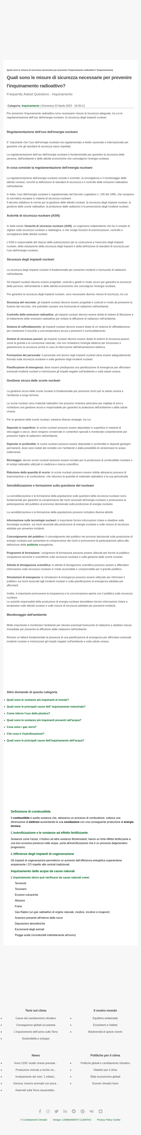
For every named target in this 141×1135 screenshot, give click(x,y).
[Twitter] (56, 1111)
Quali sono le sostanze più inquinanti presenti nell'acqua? (44, 720)
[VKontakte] (91, 1111)
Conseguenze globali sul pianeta (35, 1025)
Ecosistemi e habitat (105, 1025)
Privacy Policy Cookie (108, 1119)
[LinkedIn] (65, 1111)
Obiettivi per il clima (105, 1069)
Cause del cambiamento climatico (36, 1018)
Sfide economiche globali (105, 1076)
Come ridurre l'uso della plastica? (28, 713)
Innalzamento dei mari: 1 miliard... (35, 1076)
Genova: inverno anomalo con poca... (35, 1083)
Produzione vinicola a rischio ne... (36, 1069)
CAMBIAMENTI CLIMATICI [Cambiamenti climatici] (76, 1119)
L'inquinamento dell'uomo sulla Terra (35, 1031)
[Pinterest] (83, 1111)
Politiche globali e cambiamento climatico (105, 1063)
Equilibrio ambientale (105, 1018)
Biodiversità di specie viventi (105, 1031)
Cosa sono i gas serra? (22, 727)
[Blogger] (100, 1111)
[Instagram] (48, 1111)
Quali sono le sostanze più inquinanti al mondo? (38, 699)
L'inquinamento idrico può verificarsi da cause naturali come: (72, 873)
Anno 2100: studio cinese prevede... (35, 1063)
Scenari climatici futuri (105, 1083)
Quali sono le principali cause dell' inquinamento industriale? (46, 706)
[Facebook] (40, 1111)
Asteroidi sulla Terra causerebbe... (35, 1090)
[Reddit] (74, 1111)
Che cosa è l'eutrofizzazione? (25, 733)
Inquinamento (30, 105)
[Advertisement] (70, 33)
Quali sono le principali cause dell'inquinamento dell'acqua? (45, 740)
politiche (32, 544)
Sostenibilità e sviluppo (36, 1038)
